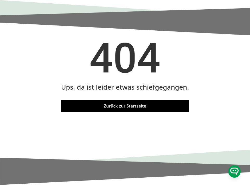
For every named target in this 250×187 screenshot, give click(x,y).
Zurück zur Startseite (125, 106)
